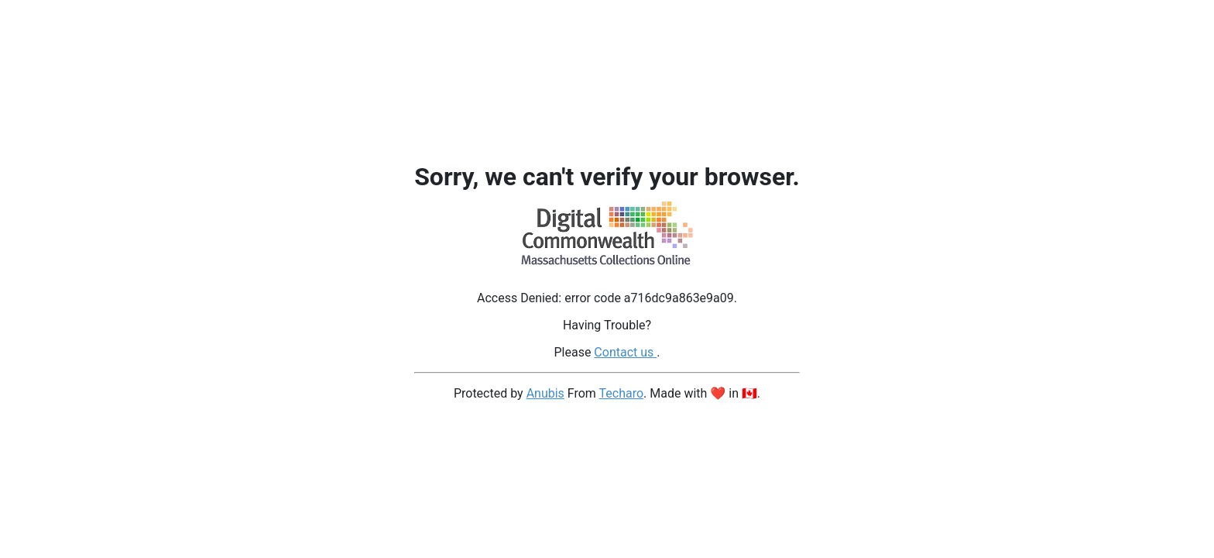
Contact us (625, 352)
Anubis (545, 393)
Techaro (621, 393)
